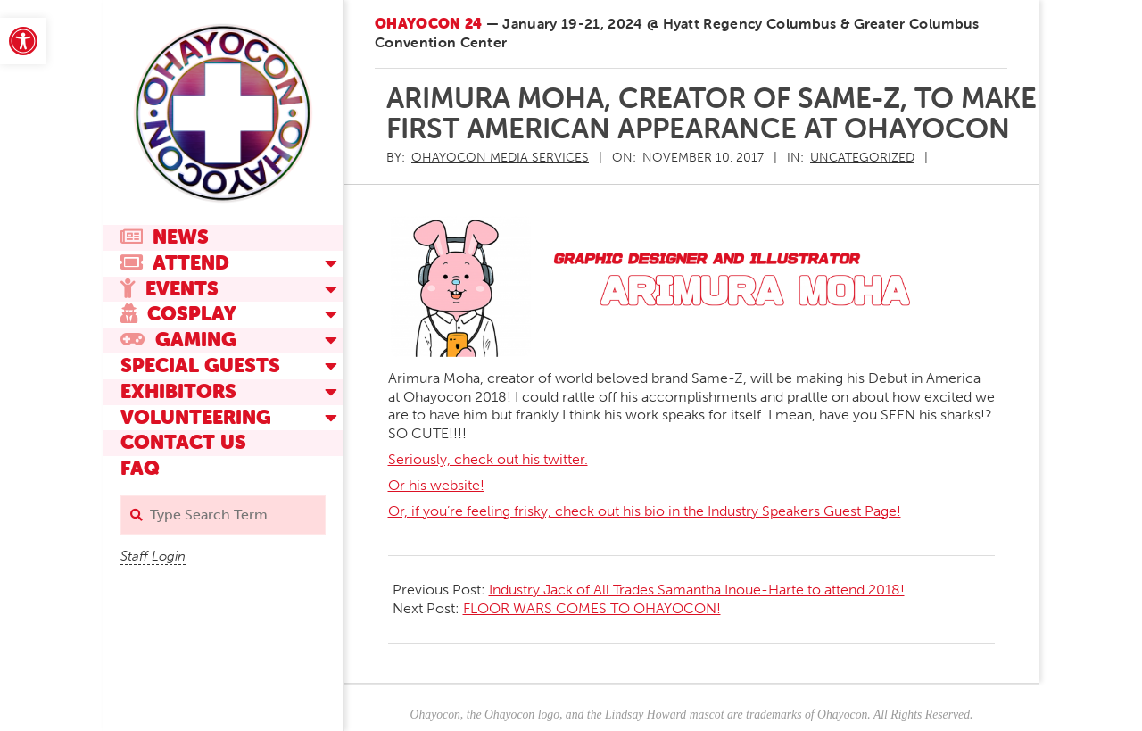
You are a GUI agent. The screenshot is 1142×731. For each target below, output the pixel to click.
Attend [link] (174, 263)
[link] (23, 41)
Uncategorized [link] (862, 157)
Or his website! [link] (436, 485)
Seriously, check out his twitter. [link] (488, 459)
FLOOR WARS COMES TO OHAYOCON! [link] (592, 608)
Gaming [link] (178, 340)
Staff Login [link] (153, 556)
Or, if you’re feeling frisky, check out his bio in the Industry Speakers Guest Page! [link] (644, 511)
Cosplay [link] (178, 314)
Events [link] (169, 289)
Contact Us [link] (183, 442)
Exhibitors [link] (178, 391)
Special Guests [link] (200, 365)
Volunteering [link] (195, 417)
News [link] (164, 237)
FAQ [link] (140, 468)
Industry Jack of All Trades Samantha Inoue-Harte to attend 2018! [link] (697, 589)
